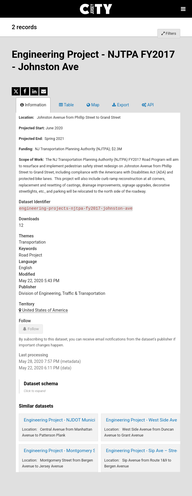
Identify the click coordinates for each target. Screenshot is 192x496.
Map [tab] (93, 104)
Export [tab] (120, 104)
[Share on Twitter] (16, 91)
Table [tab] (66, 104)
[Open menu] (183, 9)
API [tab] (148, 104)
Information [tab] (33, 104)
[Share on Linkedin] (34, 91)
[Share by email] (43, 91)
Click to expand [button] (35, 391)
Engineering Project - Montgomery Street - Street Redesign (82, 450)
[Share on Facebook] (25, 91)
